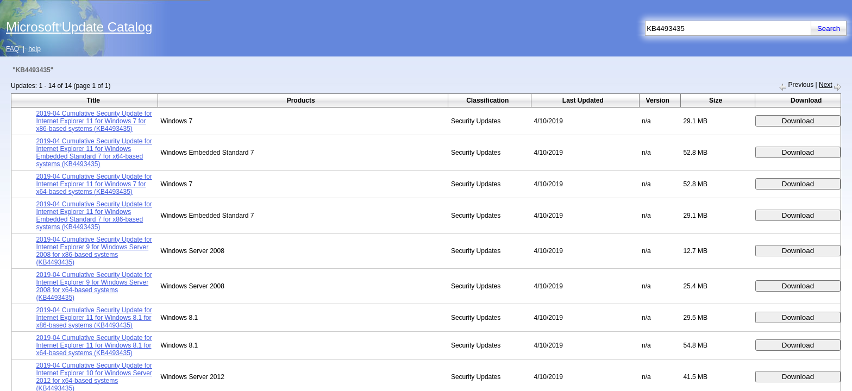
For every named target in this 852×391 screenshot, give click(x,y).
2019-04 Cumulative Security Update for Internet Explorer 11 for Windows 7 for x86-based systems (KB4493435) (94, 121)
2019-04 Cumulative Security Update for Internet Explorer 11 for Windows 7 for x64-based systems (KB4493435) (94, 184)
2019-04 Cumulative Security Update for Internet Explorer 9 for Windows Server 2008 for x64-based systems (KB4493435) (94, 286)
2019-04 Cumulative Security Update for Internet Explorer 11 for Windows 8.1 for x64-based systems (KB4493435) (94, 345)
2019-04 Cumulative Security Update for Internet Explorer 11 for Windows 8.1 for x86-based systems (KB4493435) (94, 317)
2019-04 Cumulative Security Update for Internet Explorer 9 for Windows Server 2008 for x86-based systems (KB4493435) (94, 251)
